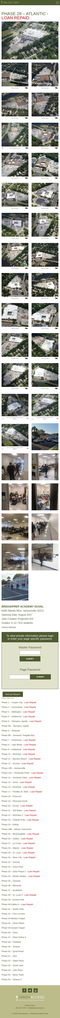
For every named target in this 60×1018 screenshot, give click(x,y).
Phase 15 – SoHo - (17, 782)
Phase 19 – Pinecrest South (14, 801)
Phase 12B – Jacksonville (13, 768)
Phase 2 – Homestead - (19, 707)
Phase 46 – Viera (10, 932)
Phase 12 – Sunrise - (17, 763)
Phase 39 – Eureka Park (13, 900)
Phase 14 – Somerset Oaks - (21, 778)
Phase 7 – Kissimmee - (18, 740)
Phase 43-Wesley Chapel (13, 918)
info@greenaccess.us (36, 1008)
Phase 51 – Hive (9, 956)
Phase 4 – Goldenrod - (18, 716)
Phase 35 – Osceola (11, 881)
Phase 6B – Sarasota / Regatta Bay (18, 735)
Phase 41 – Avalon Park (13, 909)
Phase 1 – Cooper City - (19, 702)
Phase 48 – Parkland (11, 942)
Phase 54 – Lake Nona (12, 970)
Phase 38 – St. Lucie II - (19, 895)
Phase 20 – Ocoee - (17, 806)
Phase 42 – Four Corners (13, 914)
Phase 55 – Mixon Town (13, 975)
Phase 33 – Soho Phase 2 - (20, 871)
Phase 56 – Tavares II (12, 979)
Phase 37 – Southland (12, 890)
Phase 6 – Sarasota (11, 731)
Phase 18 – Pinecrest (11, 796)
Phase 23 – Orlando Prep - (20, 820)
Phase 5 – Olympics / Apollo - (21, 721)
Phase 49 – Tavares (11, 947)
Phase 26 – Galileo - (17, 839)
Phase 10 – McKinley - (18, 754)
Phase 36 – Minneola (11, 886)
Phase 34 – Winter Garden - (21, 876)
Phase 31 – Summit (11, 862)
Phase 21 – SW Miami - (19, 810)
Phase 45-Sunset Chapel (13, 928)
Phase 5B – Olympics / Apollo (15, 726)
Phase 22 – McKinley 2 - (19, 815)
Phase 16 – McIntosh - (18, 787)
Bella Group (43, 1013)
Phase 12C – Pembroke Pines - (22, 773)
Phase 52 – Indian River (13, 961)
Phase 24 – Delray (10, 824)
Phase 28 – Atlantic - (17, 848)
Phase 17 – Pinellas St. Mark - (22, 792)
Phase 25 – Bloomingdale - (20, 834)
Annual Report (12, 694)
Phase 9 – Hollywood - (18, 749)
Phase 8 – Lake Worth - (19, 745)
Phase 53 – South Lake (12, 965)
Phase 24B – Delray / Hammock (16, 829)
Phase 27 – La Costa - (18, 843)
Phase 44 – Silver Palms (13, 923)
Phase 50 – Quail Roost (13, 951)
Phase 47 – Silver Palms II (14, 937)
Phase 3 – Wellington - (18, 712)
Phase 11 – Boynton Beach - (21, 759)
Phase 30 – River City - (18, 857)
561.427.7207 (11, 2)
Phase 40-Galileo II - (17, 904)
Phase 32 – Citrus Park (12, 867)
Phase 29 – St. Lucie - (18, 853)
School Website (9, 627)
